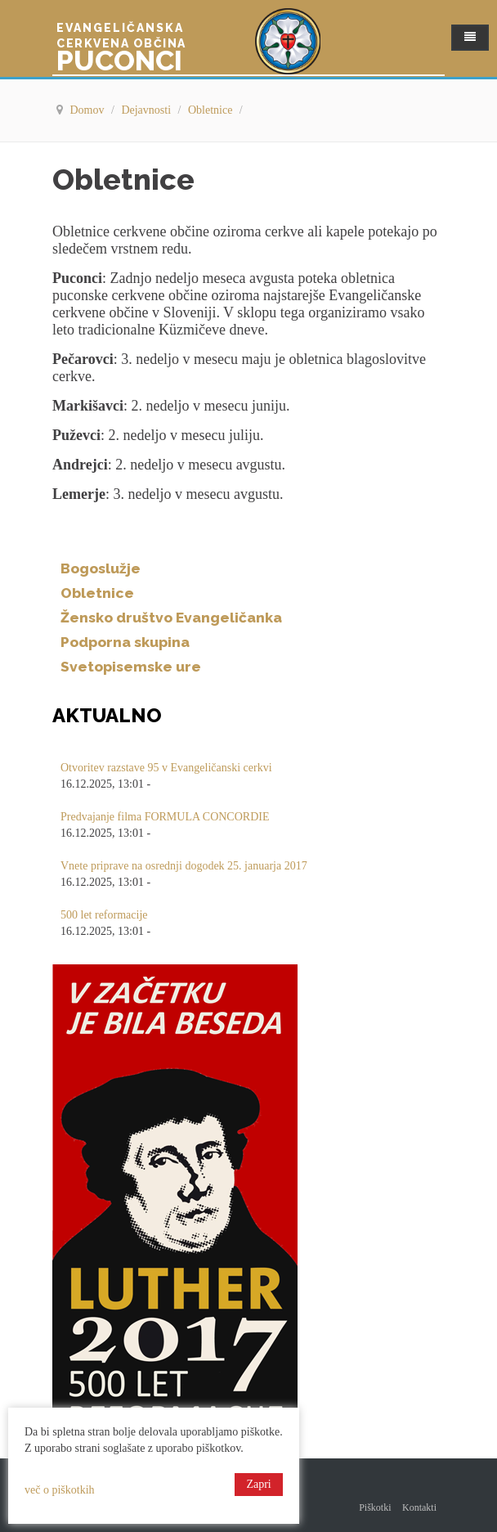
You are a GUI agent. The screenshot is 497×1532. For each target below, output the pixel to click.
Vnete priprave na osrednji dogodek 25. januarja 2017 (183, 866)
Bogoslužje (100, 568)
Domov (89, 110)
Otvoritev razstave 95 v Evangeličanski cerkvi (166, 768)
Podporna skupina (125, 642)
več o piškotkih (60, 1490)
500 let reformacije (104, 915)
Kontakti (419, 1507)
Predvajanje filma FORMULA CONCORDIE (164, 817)
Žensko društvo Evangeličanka (171, 617)
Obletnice (211, 110)
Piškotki (375, 1507)
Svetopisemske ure (130, 666)
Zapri (258, 1484)
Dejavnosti (147, 110)
